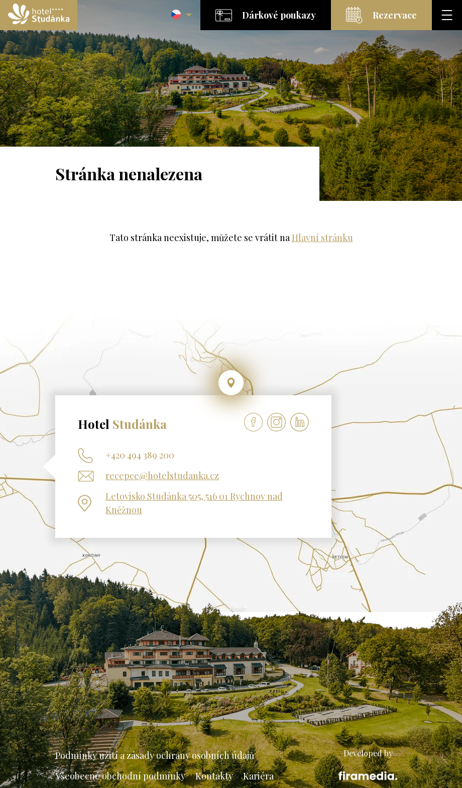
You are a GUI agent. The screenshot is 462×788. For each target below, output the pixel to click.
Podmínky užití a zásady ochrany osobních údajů (154, 755)
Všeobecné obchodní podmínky (120, 776)
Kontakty (214, 776)
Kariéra (258, 776)
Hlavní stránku (322, 238)
